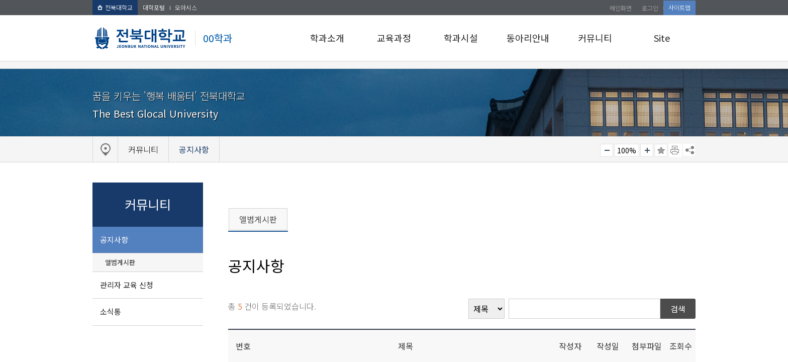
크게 (646, 150)
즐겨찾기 (660, 150)
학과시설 (461, 37)
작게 (606, 150)
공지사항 (114, 239)
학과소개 (327, 37)
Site (662, 37)
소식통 (110, 311)
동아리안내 (528, 37)
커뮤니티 (595, 37)
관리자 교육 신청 (126, 285)
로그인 (650, 8)
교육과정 (394, 37)
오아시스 (186, 7)
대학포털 (154, 7)
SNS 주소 (689, 150)
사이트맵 (679, 7)
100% (626, 150)
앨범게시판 (120, 262)
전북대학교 (115, 7)
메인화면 (621, 8)
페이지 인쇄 (675, 150)
